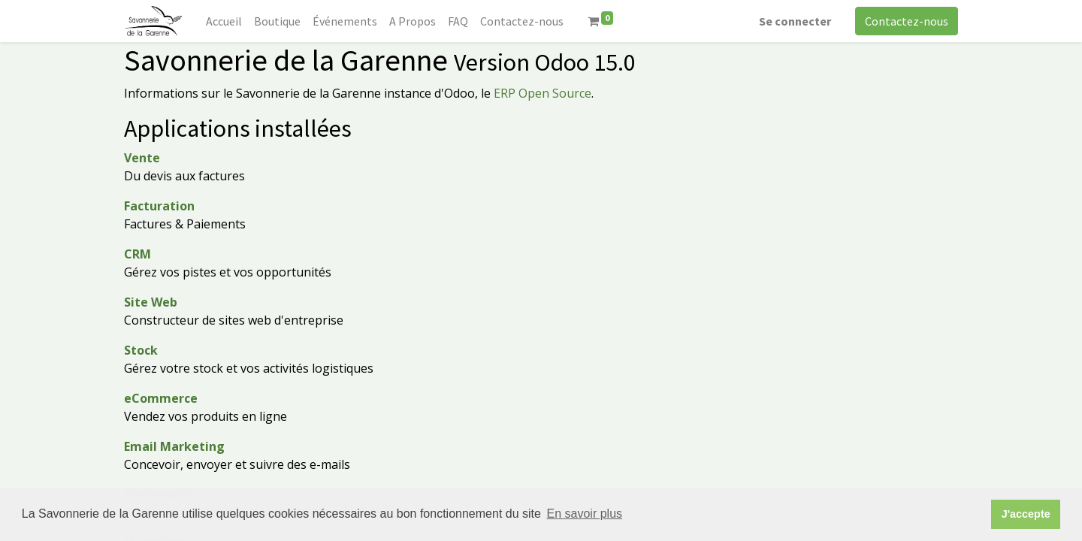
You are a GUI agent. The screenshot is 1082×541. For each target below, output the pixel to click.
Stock (141, 350)
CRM (137, 254)
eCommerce (161, 398)
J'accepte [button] (1026, 514)
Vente (142, 158)
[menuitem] (224, 21)
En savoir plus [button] (585, 513)
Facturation (159, 206)
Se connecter (795, 21)
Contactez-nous (906, 21)
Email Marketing (174, 446)
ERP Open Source (542, 93)
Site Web (150, 302)
